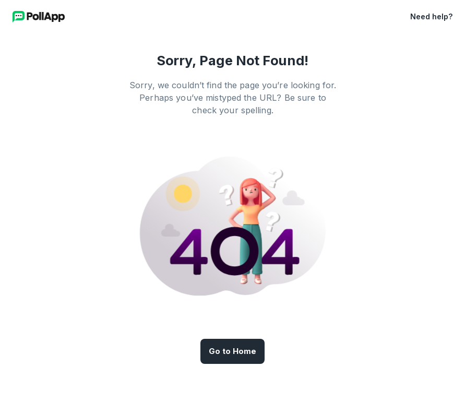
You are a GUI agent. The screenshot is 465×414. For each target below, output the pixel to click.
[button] (395, 16)
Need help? (431, 16)
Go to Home (232, 351)
